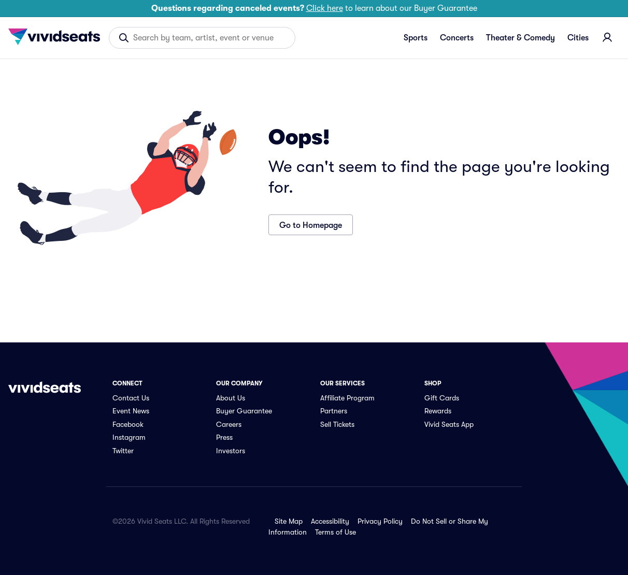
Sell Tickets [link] (337, 424)
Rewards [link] (437, 411)
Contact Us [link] (130, 398)
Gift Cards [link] (441, 398)
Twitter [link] (123, 451)
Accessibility (330, 521)
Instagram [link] (129, 437)
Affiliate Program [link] (347, 398)
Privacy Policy (380, 521)
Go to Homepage (310, 225)
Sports (415, 37)
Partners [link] (333, 411)
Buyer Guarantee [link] (244, 411)
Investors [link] (230, 451)
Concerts (457, 37)
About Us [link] (230, 398)
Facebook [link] (128, 424)
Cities (578, 37)
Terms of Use (335, 532)
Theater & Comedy (520, 37)
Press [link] (224, 437)
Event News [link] (130, 411)
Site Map (289, 521)
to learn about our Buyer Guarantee (314, 8)
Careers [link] (228, 424)
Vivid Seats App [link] (449, 424)
